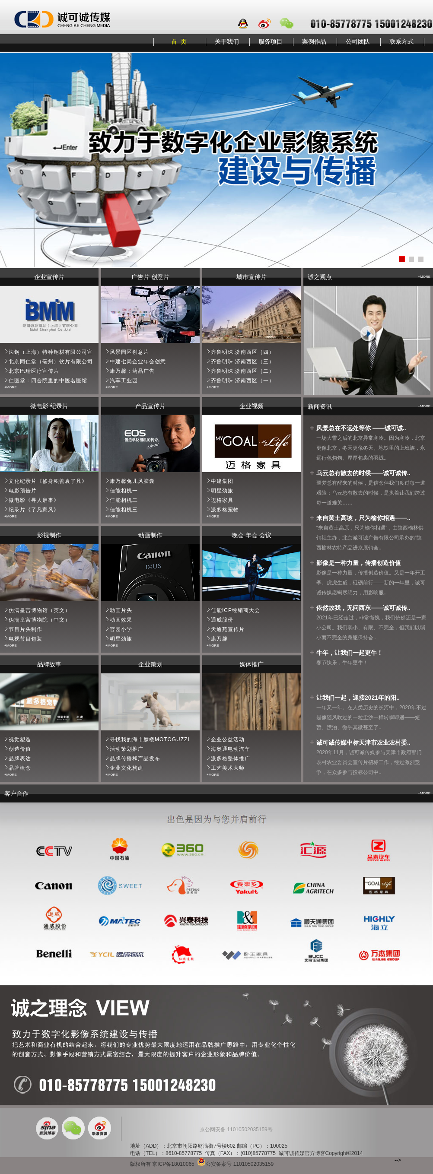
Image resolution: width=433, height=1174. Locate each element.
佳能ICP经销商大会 (235, 610)
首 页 (179, 41)
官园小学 (121, 629)
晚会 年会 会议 (251, 535)
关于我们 (227, 41)
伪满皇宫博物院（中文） (39, 620)
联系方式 (401, 41)
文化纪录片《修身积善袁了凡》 (48, 481)
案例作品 (314, 41)
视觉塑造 (20, 739)
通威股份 (222, 620)
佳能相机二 (124, 500)
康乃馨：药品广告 (132, 371)
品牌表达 (20, 758)
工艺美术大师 (228, 768)
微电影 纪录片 (49, 406)
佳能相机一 (124, 491)
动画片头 (121, 610)
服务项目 (270, 41)
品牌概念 (20, 768)
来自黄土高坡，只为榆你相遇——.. (363, 517)
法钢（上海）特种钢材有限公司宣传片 (56, 352)
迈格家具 (222, 500)
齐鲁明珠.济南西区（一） (242, 381)
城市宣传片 (251, 276)
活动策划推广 (126, 749)
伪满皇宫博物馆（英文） (39, 610)
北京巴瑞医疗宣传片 (34, 371)
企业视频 (251, 406)
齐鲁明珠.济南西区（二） (242, 371)
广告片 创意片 (150, 276)
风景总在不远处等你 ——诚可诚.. (361, 428)
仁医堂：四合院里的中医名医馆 (48, 381)
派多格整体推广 (230, 758)
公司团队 (358, 41)
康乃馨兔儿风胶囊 (132, 481)
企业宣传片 (49, 276)
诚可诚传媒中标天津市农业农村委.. (363, 742)
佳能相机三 (124, 510)
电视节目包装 (25, 639)
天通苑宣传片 (228, 629)
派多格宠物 (225, 510)
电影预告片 (23, 491)
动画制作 (150, 535)
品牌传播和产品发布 (135, 758)
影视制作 (49, 535)
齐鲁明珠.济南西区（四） (242, 352)
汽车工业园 (124, 381)
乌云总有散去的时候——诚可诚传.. (363, 473)
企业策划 (150, 664)
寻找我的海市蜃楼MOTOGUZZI (150, 739)
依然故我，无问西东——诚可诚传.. (363, 607)
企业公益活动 (228, 739)
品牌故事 (49, 664)
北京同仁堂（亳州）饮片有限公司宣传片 (59, 362)
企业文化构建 (126, 768)
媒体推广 (251, 664)
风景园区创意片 (129, 352)
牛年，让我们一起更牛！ (349, 652)
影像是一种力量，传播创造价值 (358, 562)
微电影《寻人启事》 (34, 500)
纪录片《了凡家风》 (34, 510)
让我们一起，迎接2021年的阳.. (358, 697)
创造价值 (20, 749)
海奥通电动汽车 (230, 749)
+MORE (10, 387)
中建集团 (222, 481)
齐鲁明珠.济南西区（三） (242, 362)
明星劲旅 (222, 491)
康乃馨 (219, 639)
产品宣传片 (150, 406)
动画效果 (121, 620)
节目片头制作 (25, 629)
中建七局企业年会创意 (138, 362)
